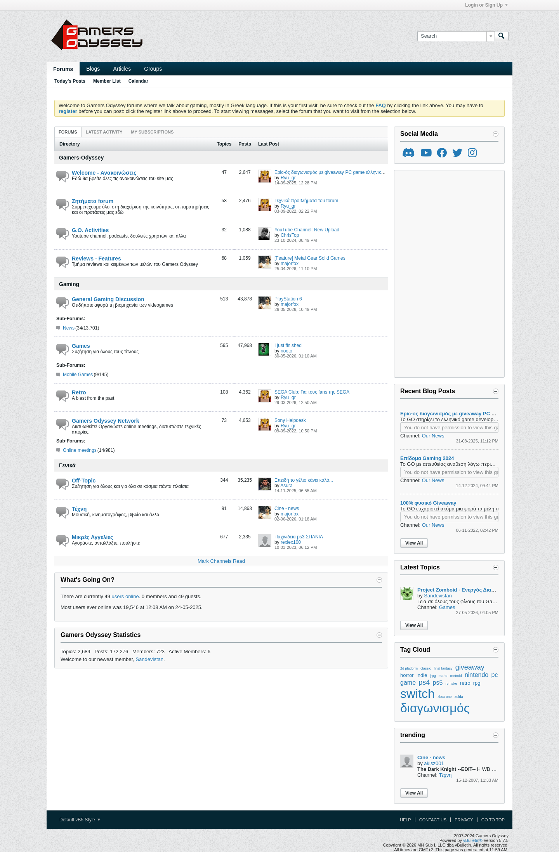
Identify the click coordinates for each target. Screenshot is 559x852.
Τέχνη (79, 509)
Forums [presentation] (68, 132)
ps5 (438, 682)
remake (451, 683)
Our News (433, 436)
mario (443, 676)
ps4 (424, 682)
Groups (153, 69)
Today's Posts (69, 81)
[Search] (456, 36)
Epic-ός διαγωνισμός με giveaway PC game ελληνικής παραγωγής (342, 172)
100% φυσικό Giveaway (428, 503)
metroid (456, 676)
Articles (122, 69)
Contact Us (433, 819)
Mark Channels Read (221, 561)
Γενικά (67, 465)
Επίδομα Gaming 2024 (427, 458)
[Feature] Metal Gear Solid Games (309, 258)
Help (405, 819)
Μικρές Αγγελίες (92, 537)
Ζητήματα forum (92, 201)
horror (407, 675)
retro (465, 683)
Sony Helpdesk (290, 420)
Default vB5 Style (79, 820)
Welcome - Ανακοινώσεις (104, 173)
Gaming (69, 284)
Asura (286, 485)
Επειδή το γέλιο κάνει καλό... (303, 480)
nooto (286, 351)
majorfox (290, 263)
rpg (477, 683)
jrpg (433, 676)
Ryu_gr (288, 177)
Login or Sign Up (486, 5)
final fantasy (443, 668)
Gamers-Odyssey (81, 157)
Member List (107, 81)
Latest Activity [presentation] (104, 132)
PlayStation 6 (288, 299)
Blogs (93, 69)
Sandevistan (149, 659)
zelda (459, 697)
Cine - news (286, 508)
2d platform (409, 668)
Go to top (493, 819)
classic (425, 668)
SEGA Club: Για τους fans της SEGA (311, 392)
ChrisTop (290, 235)
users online (125, 596)
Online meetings (80, 450)
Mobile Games (78, 374)
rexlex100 (291, 542)
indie (422, 675)
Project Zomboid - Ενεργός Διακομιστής (465, 590)
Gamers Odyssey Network (105, 421)
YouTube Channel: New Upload (306, 230)
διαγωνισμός (435, 708)
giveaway (469, 667)
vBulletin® (473, 840)
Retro (79, 392)
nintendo (476, 675)
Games (81, 346)
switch (417, 694)
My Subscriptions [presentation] (152, 132)
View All (414, 543)
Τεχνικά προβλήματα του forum (306, 200)
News (69, 328)
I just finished (288, 345)
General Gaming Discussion (108, 299)
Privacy (464, 819)
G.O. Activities (90, 230)
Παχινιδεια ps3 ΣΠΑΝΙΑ (298, 537)
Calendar (138, 81)
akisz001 (434, 763)
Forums (63, 69)
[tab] (68, 132)
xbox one (444, 697)
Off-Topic (83, 480)
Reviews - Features (96, 258)
